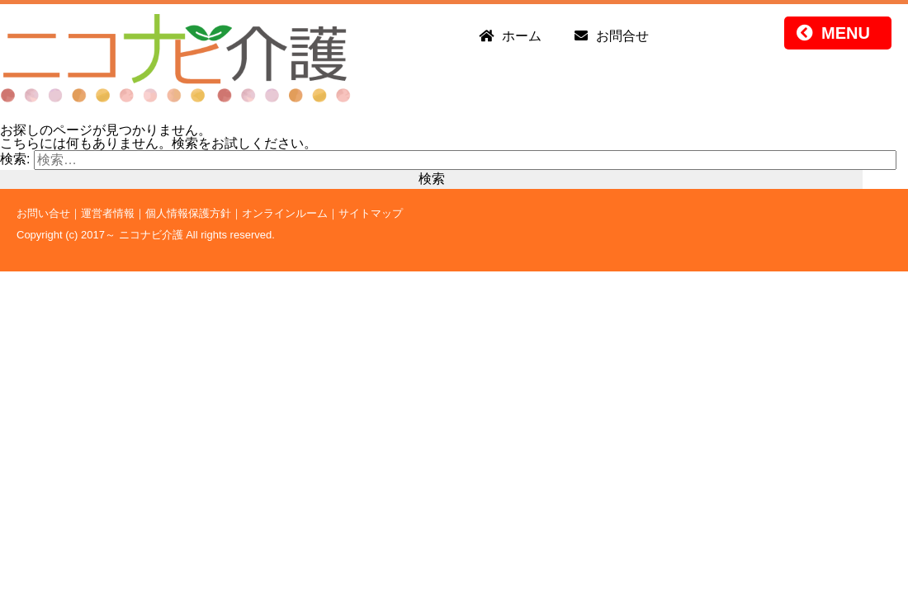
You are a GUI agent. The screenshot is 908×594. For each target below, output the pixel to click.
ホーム (521, 36)
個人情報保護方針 (188, 213)
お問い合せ (43, 213)
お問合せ (622, 36)
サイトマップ (370, 213)
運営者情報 (108, 213)
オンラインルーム (285, 213)
